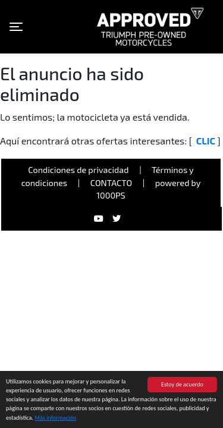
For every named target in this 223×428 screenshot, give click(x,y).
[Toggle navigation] (16, 26)
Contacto (111, 183)
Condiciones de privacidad (78, 170)
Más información (55, 418)
